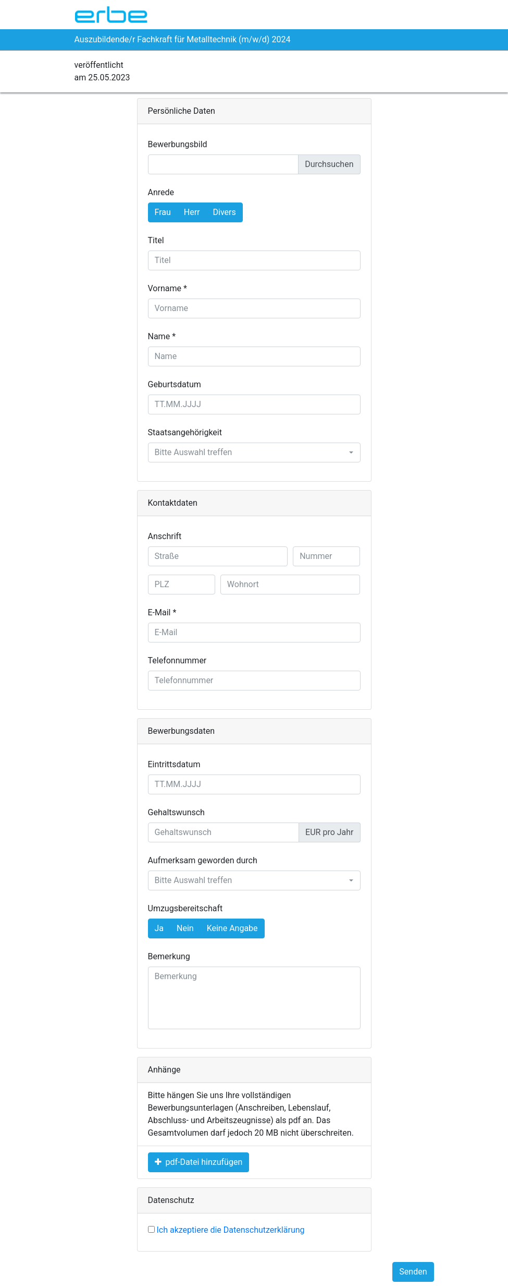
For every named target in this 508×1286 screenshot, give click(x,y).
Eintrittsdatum (174, 764)
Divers (224, 211)
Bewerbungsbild (177, 144)
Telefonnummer (177, 660)
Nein (185, 927)
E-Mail (159, 612)
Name (159, 336)
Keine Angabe (232, 927)
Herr (192, 211)
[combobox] (254, 452)
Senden (413, 1272)
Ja (159, 927)
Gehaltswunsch (176, 812)
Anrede (161, 192)
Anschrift (165, 536)
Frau (163, 211)
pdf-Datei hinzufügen (199, 1162)
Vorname (164, 288)
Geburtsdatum (174, 384)
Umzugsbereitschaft (185, 908)
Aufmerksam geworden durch (202, 860)
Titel (156, 240)
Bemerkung (169, 956)
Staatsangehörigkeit (185, 432)
